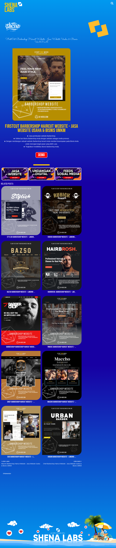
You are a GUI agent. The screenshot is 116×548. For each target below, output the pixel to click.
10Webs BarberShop (11, 163)
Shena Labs (11, 7)
